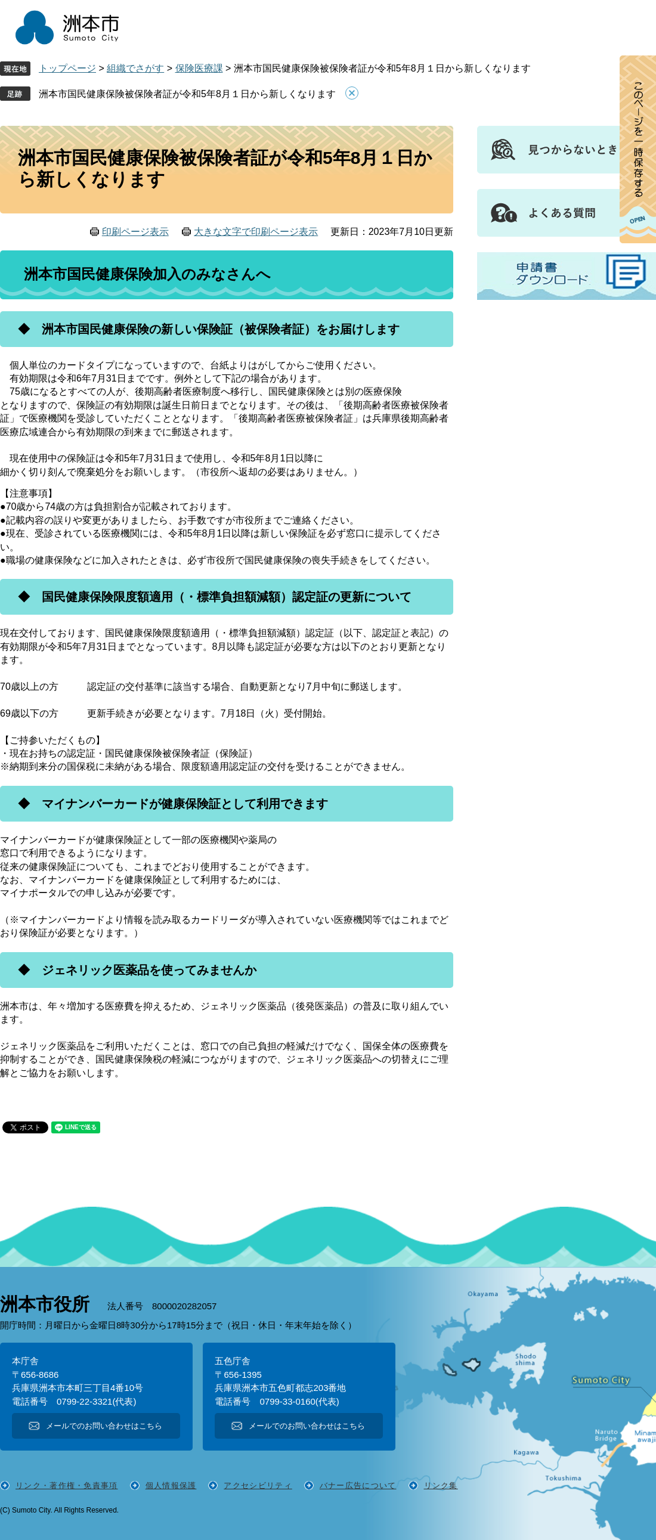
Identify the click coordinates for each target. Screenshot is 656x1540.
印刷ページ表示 (135, 232)
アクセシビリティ (258, 1485)
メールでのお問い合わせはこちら (104, 1425)
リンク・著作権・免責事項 (67, 1485)
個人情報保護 (171, 1485)
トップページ (67, 68)
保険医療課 (199, 68)
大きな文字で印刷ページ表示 (256, 232)
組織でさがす (135, 68)
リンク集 (441, 1485)
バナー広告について (358, 1485)
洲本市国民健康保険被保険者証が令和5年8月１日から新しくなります (187, 94)
